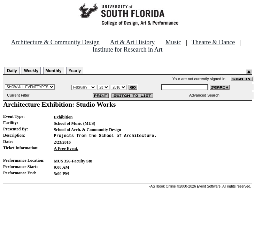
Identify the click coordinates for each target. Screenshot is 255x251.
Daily (12, 70)
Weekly (31, 70)
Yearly (75, 70)
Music (173, 42)
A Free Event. (66, 148)
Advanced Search (204, 95)
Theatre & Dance (213, 42)
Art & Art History (132, 42)
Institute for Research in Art (128, 49)
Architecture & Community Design (55, 42)
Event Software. (209, 186)
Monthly (54, 70)
